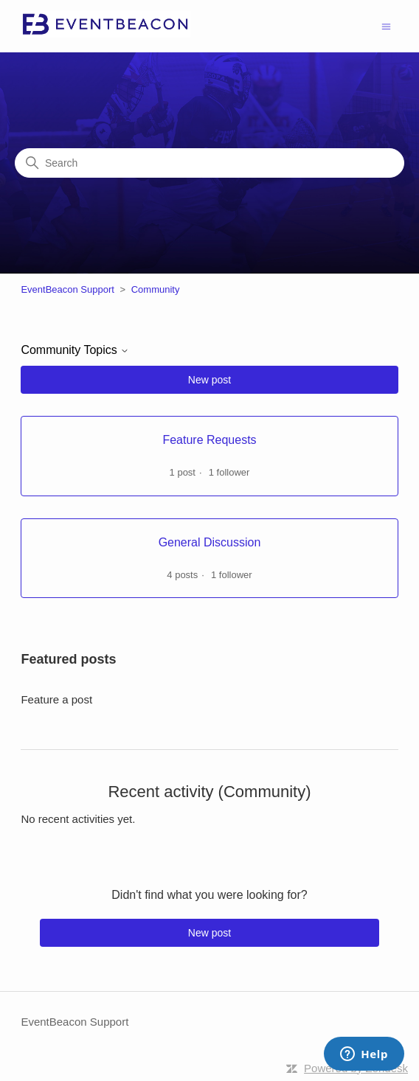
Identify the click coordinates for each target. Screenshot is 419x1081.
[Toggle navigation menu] (386, 25)
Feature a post (56, 699)
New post (209, 380)
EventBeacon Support (67, 289)
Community (155, 289)
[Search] (209, 163)
